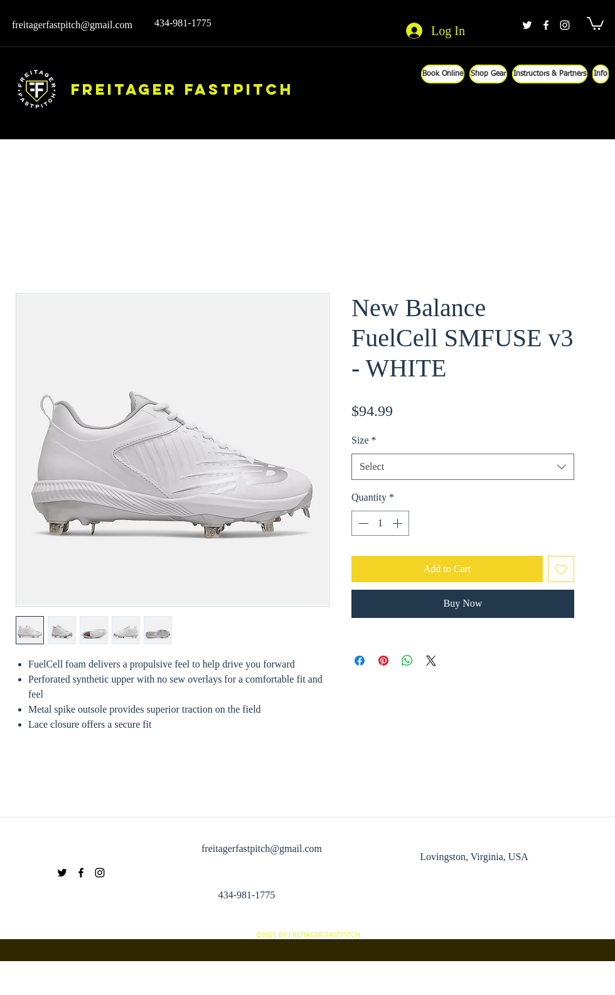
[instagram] (565, 25)
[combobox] (462, 467)
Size (364, 440)
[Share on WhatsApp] (407, 660)
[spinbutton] (380, 523)
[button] (595, 23)
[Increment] (398, 523)
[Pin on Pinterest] (383, 660)
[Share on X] (431, 660)
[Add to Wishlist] (561, 569)
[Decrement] (362, 523)
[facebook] (546, 25)
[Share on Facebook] (359, 660)
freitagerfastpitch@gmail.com (72, 24)
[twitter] (527, 25)
